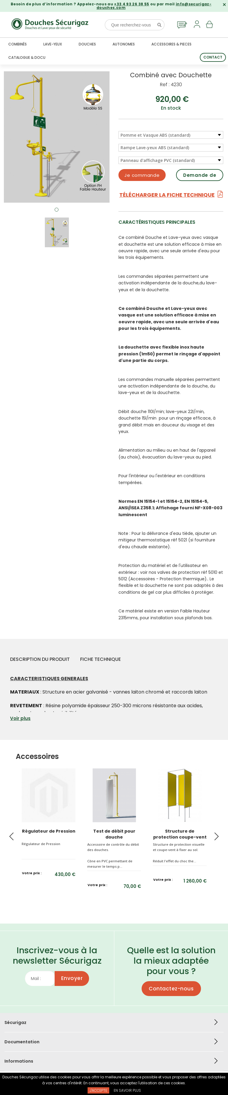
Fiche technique (100, 659)
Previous (11, 836)
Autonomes (124, 44)
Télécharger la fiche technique (171, 194)
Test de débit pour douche (114, 834)
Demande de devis (199, 176)
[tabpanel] (57, 136)
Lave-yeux (52, 44)
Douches (87, 44)
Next (217, 836)
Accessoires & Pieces (171, 44)
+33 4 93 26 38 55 (131, 4)
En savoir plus (127, 1090)
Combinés (17, 44)
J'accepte (98, 1090)
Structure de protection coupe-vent (180, 834)
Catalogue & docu (26, 57)
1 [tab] (57, 210)
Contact (212, 57)
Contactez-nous (171, 988)
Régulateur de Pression (48, 831)
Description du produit (40, 659)
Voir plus (20, 718)
